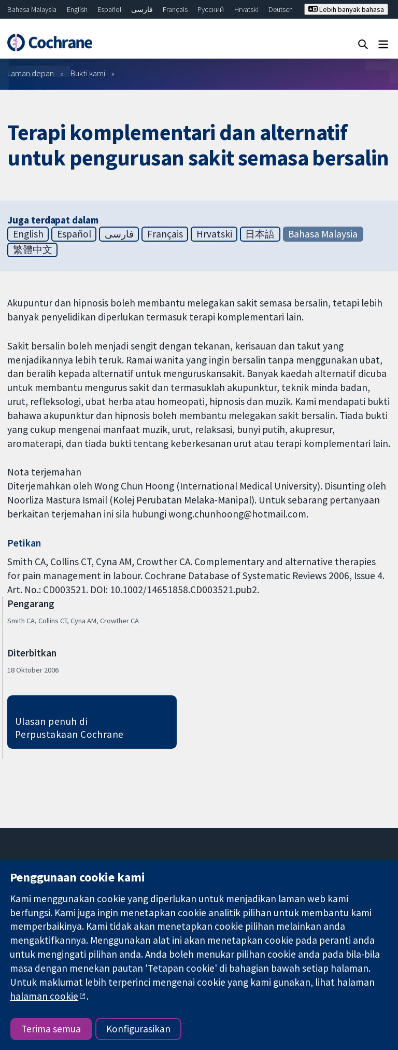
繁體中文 (32, 249)
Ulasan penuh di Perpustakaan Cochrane (69, 727)
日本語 (260, 234)
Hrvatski (246, 9)
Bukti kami (87, 73)
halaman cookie (44, 996)
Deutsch (280, 9)
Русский (210, 9)
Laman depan (30, 73)
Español (109, 9)
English (77, 9)
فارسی (142, 9)
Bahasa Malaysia (31, 9)
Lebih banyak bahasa (346, 9)
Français (175, 9)
